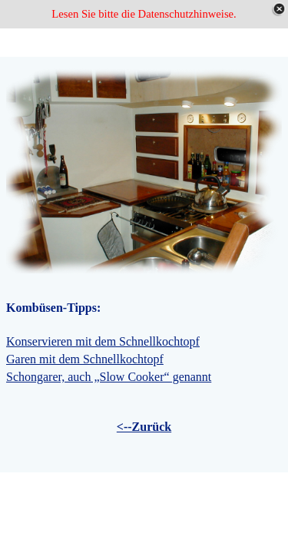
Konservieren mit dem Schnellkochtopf (103, 341)
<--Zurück (144, 426)
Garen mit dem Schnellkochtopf (85, 359)
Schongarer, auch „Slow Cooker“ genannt (108, 376)
